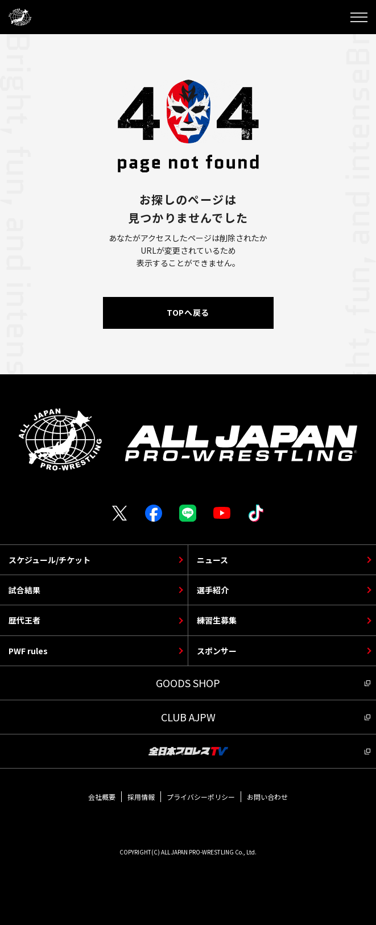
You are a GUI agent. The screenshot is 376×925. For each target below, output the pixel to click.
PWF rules (28, 650)
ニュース (212, 559)
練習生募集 (217, 620)
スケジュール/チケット (49, 559)
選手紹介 (213, 590)
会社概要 (101, 797)
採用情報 (141, 797)
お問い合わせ (267, 797)
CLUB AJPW (188, 716)
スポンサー (217, 650)
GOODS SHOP (188, 682)
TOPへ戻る (188, 312)
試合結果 (24, 590)
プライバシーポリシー (201, 797)
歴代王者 (24, 620)
